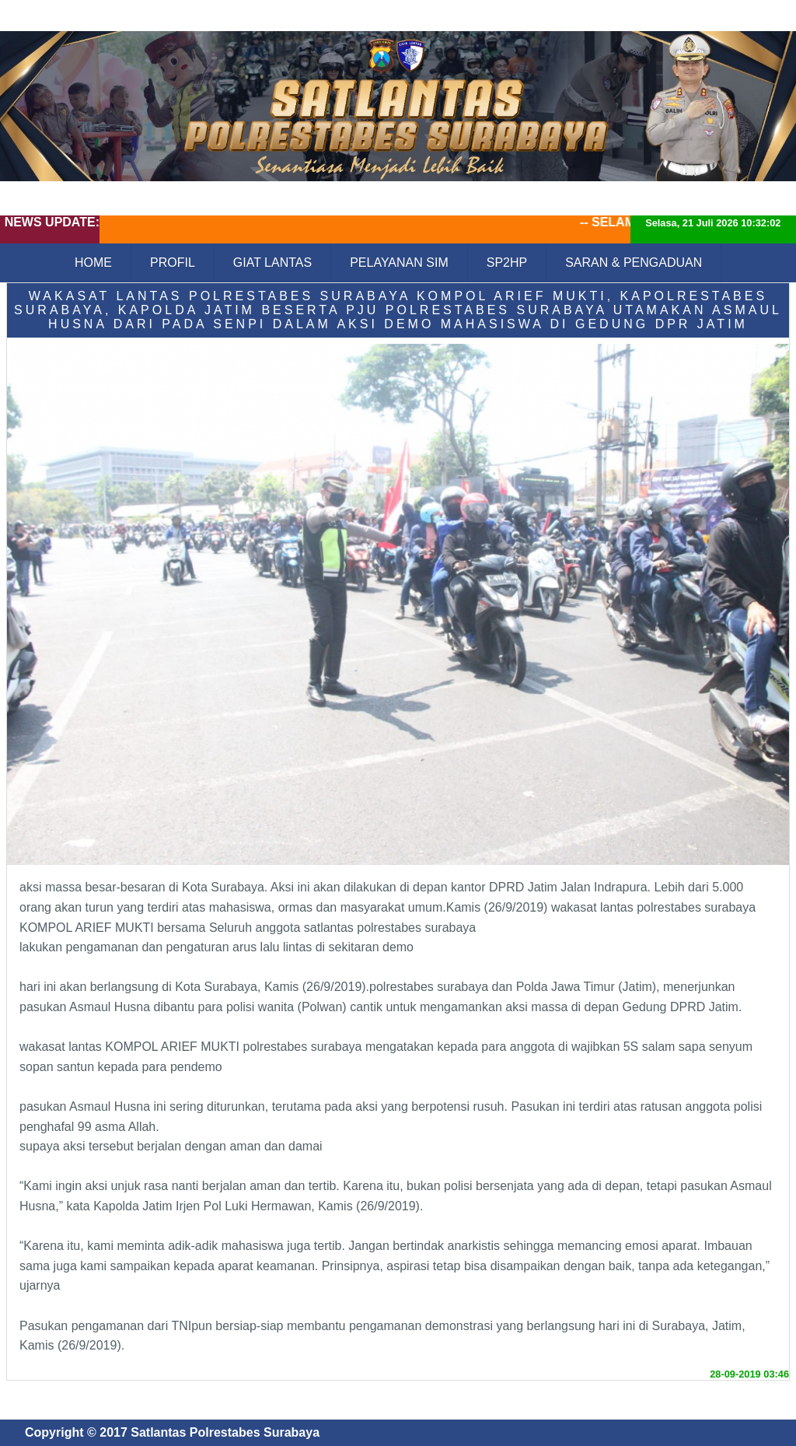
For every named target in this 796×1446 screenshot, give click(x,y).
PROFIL (172, 262)
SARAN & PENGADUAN (633, 262)
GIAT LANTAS (272, 262)
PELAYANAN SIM (399, 262)
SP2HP (507, 262)
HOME (93, 262)
